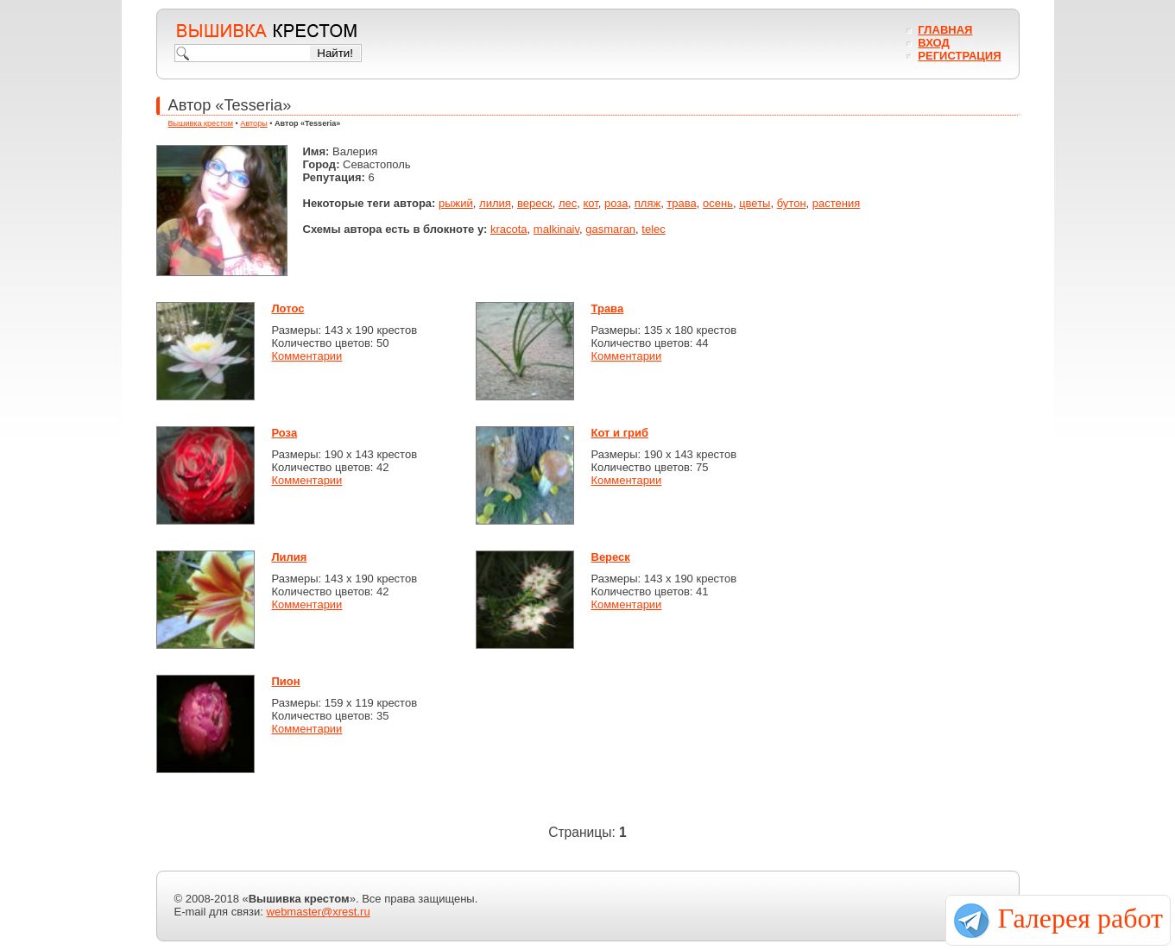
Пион (286, 681)
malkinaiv (556, 229)
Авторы (253, 123)
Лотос (288, 308)
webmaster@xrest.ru (318, 911)
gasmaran (610, 229)
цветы (754, 203)
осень (718, 203)
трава (681, 203)
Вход (933, 42)
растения (836, 203)
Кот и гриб (620, 432)
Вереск (610, 556)
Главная (945, 29)
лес (568, 203)
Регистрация (959, 55)
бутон (791, 203)
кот (590, 203)
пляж (647, 203)
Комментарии (307, 355)
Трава (607, 308)
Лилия (289, 556)
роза (616, 203)
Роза (285, 432)
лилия (495, 203)
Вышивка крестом (201, 123)
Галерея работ (1080, 918)
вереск (535, 203)
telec (653, 229)
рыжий (456, 203)
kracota (508, 229)
